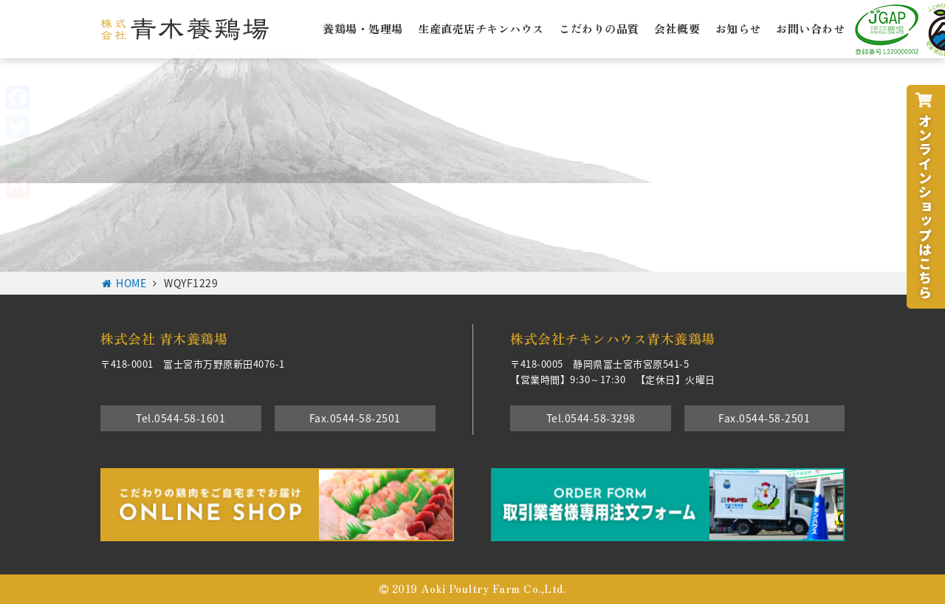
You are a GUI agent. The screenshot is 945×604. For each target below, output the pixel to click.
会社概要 (677, 27)
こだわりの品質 (599, 27)
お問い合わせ (810, 27)
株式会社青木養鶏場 (184, 29)
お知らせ (738, 27)
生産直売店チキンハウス (481, 27)
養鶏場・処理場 (363, 27)
